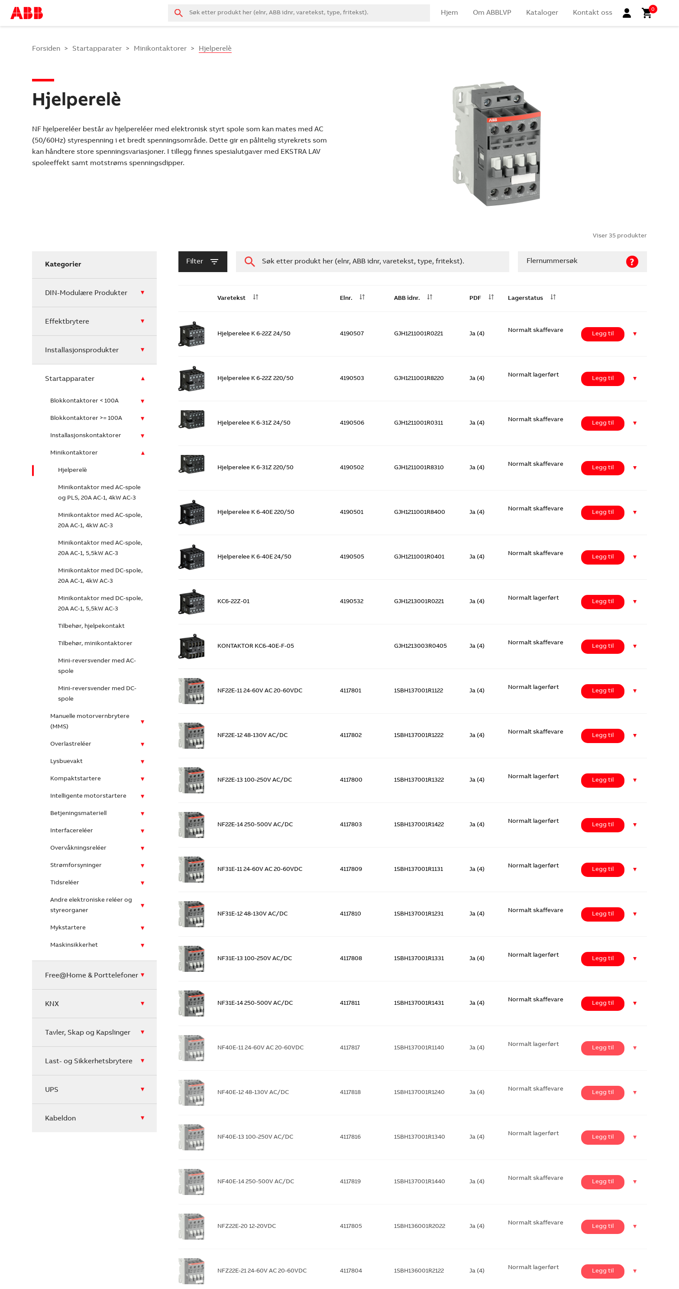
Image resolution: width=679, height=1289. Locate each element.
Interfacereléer (71, 831)
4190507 (352, 334)
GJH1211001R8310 (419, 468)
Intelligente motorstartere (88, 796)
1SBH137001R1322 (419, 780)
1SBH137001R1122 (418, 691)
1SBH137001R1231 (418, 914)
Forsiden (46, 48)
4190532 (351, 602)
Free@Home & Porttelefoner (91, 975)
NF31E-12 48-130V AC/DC (252, 914)
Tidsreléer (64, 883)
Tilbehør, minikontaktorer (95, 644)
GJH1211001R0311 (418, 423)
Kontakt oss (592, 13)
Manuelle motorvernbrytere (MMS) (89, 722)
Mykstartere (68, 928)
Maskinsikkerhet (74, 945)
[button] (635, 334)
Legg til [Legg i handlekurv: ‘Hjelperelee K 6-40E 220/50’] (603, 513)
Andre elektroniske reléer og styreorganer (91, 905)
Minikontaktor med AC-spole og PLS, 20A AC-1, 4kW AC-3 (99, 493)
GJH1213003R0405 (420, 646)
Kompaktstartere (75, 779)
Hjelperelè (72, 471)
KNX (52, 1004)
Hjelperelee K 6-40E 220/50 (255, 513)
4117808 (351, 959)
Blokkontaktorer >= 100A (86, 419)
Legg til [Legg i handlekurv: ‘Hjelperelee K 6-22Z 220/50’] (603, 379)
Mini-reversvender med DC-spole (97, 694)
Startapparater (97, 48)
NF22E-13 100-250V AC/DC (254, 780)
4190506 (352, 423)
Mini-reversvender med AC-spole (97, 666)
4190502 (352, 468)
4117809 (351, 870)
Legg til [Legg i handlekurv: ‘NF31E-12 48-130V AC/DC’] (603, 914)
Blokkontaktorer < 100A (84, 401)
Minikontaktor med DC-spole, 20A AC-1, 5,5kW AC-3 (100, 604)
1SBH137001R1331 (419, 959)
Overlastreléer (70, 744)
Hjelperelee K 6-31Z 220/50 (255, 468)
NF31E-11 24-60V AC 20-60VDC (259, 870)
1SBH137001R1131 (418, 870)
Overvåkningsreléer (78, 848)
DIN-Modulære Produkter (86, 293)
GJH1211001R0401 (419, 557)
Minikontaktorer (160, 48)
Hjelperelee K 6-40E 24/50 (254, 557)
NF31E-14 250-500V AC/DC (255, 1003)
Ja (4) (477, 334)
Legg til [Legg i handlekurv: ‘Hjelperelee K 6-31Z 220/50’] (603, 468)
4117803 (351, 825)
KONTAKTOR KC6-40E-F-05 (255, 646)
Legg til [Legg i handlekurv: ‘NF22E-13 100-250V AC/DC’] (603, 780)
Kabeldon (60, 1118)
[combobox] (299, 13)
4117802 (351, 736)
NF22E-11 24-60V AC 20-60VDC (259, 691)
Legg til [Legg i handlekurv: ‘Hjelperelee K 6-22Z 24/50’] (603, 334)
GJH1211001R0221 (418, 334)
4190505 (352, 557)
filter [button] (203, 262)
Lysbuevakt (66, 762)
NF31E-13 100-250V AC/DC (254, 959)
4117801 (350, 691)
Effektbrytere (67, 321)
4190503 (352, 379)
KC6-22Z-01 (233, 602)
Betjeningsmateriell (78, 814)
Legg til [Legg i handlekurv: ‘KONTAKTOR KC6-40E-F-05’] (603, 646)
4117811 (350, 1003)
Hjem (449, 13)
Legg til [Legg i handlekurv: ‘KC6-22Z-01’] (603, 602)
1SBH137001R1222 (418, 736)
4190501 (351, 513)
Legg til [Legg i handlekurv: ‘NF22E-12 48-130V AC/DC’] (603, 736)
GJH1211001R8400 (419, 513)
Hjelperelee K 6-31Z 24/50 (254, 423)
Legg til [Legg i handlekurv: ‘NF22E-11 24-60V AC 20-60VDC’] (603, 691)
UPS (51, 1090)
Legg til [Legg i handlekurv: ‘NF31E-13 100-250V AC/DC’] (603, 959)
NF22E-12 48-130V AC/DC (252, 736)
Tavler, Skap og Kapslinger (87, 1032)
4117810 (350, 914)
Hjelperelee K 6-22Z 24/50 (254, 334)
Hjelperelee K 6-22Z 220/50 (255, 379)
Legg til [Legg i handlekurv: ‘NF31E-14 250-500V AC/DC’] (603, 1003)
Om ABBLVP (492, 13)
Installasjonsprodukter (82, 350)
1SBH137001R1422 (419, 825)
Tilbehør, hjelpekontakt (91, 626)
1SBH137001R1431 (419, 1003)
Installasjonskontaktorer (85, 436)
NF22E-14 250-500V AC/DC (255, 825)
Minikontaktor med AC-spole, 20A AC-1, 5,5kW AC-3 (100, 548)
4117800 (351, 780)
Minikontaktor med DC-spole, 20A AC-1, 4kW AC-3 (100, 576)
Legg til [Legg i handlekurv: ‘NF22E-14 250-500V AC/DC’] (603, 825)
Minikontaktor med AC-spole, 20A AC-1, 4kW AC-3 (100, 521)
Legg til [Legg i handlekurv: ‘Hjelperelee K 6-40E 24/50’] (603, 557)
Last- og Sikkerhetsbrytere (89, 1061)
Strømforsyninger (76, 866)
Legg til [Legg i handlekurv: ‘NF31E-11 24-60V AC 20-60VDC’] (603, 870)
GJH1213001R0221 (419, 602)
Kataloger (542, 13)
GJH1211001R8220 (419, 379)
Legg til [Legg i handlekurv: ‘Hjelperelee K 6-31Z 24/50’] (603, 423)
